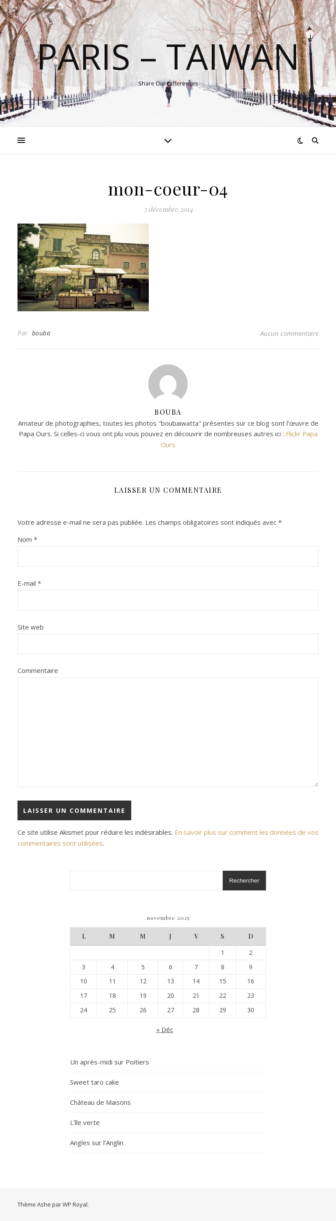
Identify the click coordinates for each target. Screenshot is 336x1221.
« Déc (164, 1029)
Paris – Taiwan (168, 56)
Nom (27, 539)
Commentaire (38, 670)
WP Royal (75, 1204)
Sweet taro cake (94, 1082)
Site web (31, 627)
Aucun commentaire (289, 333)
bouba (41, 333)
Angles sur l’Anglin (96, 1142)
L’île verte (85, 1122)
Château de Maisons (100, 1102)
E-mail (29, 583)
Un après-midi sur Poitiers (109, 1061)
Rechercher (244, 880)
